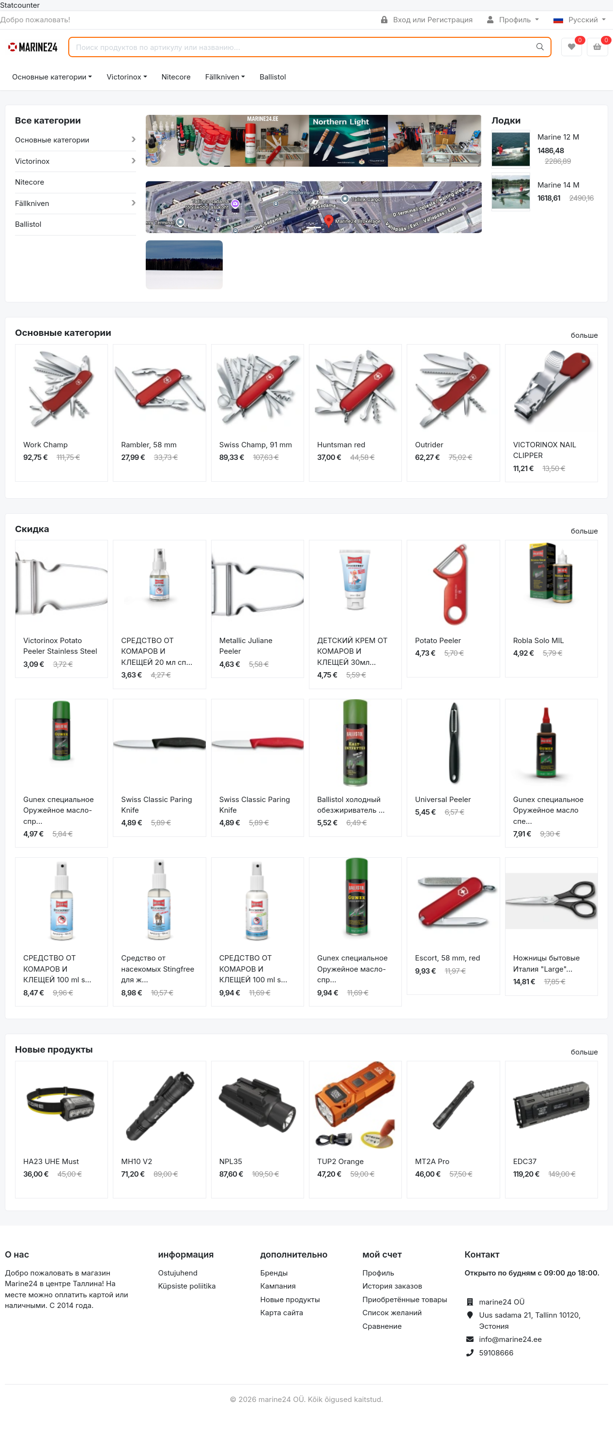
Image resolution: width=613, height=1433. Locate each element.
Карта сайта (282, 1312)
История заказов (392, 1286)
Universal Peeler (443, 799)
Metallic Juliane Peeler (246, 646)
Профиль (510, 19)
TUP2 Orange (340, 1161)
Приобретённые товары (405, 1299)
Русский (576, 19)
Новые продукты (290, 1299)
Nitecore (176, 76)
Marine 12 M (558, 137)
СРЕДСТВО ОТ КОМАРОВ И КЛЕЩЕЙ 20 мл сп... (156, 651)
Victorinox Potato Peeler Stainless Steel (60, 646)
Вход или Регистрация (427, 19)
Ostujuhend (178, 1272)
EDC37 (525, 1161)
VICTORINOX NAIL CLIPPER (545, 450)
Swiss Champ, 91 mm (255, 444)
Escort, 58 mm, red (447, 957)
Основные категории (49, 76)
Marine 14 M (558, 184)
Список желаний (392, 1312)
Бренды (274, 1272)
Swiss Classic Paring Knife (156, 805)
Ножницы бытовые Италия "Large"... (546, 963)
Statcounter (20, 5)
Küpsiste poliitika (187, 1286)
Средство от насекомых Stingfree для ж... (157, 968)
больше (584, 335)
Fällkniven (222, 76)
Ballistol (273, 76)
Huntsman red (341, 444)
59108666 (496, 1352)
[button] (162, 148)
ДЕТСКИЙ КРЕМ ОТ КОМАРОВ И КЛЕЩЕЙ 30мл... (352, 651)
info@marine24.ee (510, 1339)
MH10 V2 (136, 1161)
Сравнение (382, 1326)
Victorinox (124, 76)
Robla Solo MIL (538, 640)
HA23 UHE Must (51, 1161)
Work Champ (45, 444)
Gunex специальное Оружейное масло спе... (548, 810)
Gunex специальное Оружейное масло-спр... (58, 810)
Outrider (429, 444)
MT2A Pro (432, 1161)
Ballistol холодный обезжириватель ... (351, 805)
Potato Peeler (438, 640)
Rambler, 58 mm (149, 444)
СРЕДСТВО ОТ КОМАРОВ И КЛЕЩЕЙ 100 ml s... (57, 968)
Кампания (278, 1286)
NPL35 (231, 1161)
